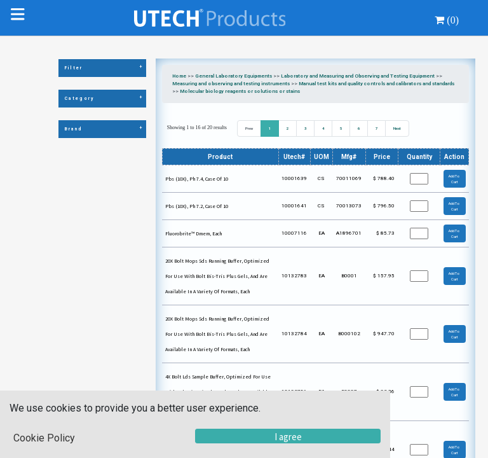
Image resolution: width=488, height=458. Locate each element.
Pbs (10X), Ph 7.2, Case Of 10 (196, 206)
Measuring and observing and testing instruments (231, 84)
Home (179, 76)
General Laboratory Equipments (233, 76)
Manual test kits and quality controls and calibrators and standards (376, 84)
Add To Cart (454, 179)
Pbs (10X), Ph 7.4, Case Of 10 (196, 179)
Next (397, 128)
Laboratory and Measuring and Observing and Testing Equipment (358, 76)
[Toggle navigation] (20, 18)
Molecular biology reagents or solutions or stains (240, 91)
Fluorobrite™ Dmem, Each (193, 233)
